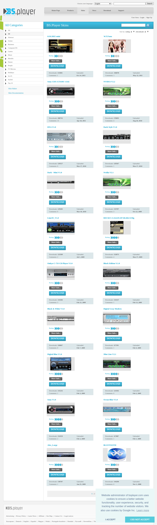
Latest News (32, 516)
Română (70, 521)
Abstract (11, 37)
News (94, 10)
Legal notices (68, 516)
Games (10, 51)
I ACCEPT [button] (110, 519)
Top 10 (10, 83)
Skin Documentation (15, 93)
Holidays (11, 72)
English (26, 521)
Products (70, 10)
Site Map (49, 516)
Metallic (11, 58)
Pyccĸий (78, 521)
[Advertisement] (23, 114)
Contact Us (58, 516)
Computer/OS (12, 48)
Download (107, 10)
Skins (83, 10)
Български (10, 521)
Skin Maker (12, 89)
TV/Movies (12, 69)
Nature (10, 62)
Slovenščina (87, 521)
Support (121, 10)
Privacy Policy (21, 516)
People (10, 65)
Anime (10, 41)
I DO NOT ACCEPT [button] (140, 519)
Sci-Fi (10, 76)
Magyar (40, 521)
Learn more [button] (142, 510)
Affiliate (41, 516)
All (9, 30)
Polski (48, 521)
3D (9, 34)
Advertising (10, 516)
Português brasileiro (58, 521)
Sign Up (149, 17)
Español (33, 521)
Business (11, 44)
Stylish (10, 79)
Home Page (56, 10)
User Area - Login (138, 17)
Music (10, 55)
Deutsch (18, 521)
